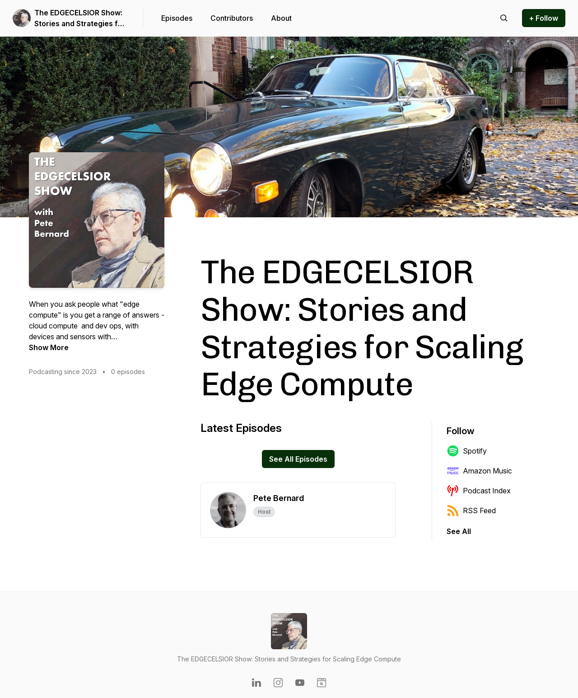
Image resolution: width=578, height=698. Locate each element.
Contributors (231, 18)
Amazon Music (479, 470)
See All (459, 531)
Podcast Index (479, 490)
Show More (49, 347)
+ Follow (543, 18)
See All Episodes (298, 459)
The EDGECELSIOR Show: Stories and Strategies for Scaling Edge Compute (80, 18)
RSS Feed (471, 510)
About (281, 18)
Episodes (176, 18)
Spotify (467, 451)
